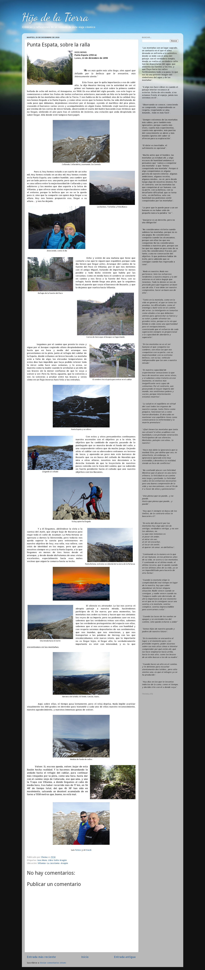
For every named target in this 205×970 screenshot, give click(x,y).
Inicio (85, 957)
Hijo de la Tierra (55, 17)
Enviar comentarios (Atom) (53, 962)
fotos (78, 850)
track (88, 850)
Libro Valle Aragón (57, 860)
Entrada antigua (125, 957)
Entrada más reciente (41, 957)
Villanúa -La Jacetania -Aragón (53, 863)
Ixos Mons (42, 860)
